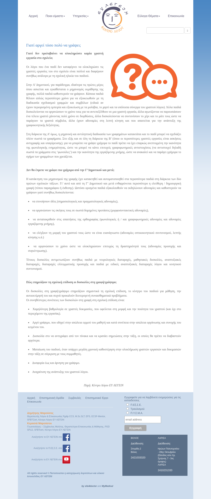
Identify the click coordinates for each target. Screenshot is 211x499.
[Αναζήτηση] (187, 30)
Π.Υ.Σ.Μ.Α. (137, 413)
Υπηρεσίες (81, 16)
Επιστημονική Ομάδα (51, 397)
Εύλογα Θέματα (148, 16)
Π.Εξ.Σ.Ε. (136, 404)
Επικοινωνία (176, 16)
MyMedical (107, 486)
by (83, 486)
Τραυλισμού (138, 408)
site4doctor (91, 486)
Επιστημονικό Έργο (96, 397)
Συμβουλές (74, 397)
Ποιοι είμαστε (55, 16)
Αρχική (33, 16)
